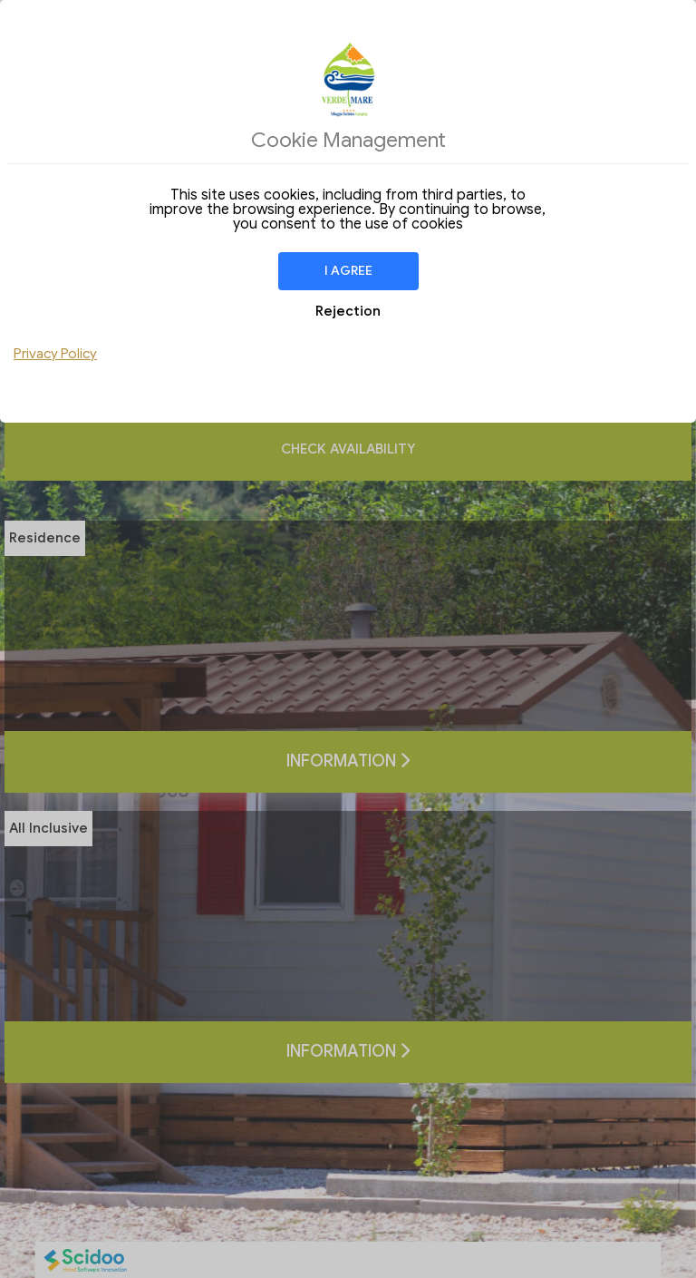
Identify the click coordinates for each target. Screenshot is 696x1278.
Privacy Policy (55, 354)
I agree (348, 270)
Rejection (348, 311)
